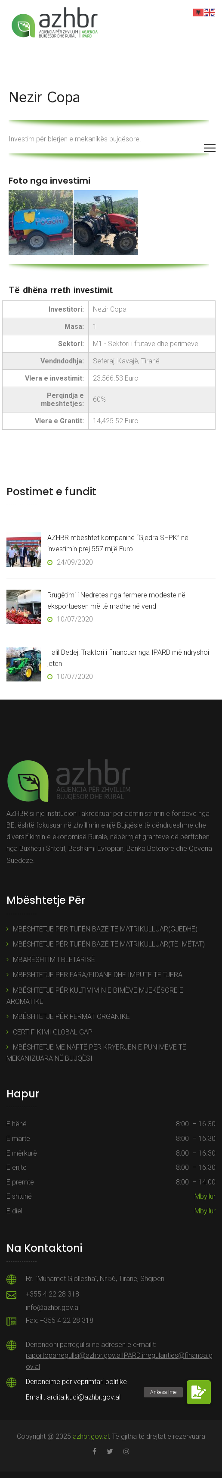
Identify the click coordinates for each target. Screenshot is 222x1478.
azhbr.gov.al (91, 1436)
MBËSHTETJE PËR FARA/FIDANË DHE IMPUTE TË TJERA (97, 975)
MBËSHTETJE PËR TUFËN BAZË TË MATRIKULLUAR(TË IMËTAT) (109, 944)
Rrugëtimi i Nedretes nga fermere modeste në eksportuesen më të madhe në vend (116, 600)
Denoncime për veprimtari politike (76, 1382)
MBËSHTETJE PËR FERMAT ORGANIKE (71, 1016)
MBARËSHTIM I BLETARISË (54, 960)
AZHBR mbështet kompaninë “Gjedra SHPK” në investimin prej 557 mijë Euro (117, 543)
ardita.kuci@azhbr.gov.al (83, 1397)
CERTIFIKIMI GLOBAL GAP (52, 1032)
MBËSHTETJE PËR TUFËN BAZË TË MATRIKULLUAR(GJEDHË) (105, 929)
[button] (199, 1392)
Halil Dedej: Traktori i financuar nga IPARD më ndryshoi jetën (128, 658)
